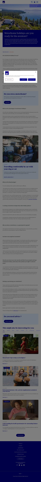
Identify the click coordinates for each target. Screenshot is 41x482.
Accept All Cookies (31, 79)
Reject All (23, 79)
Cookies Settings (9, 79)
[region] (20, 77)
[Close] (35, 72)
